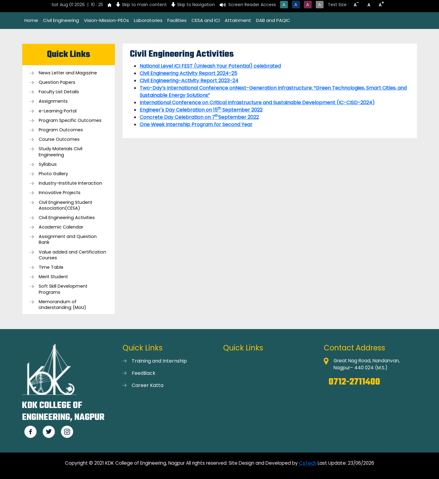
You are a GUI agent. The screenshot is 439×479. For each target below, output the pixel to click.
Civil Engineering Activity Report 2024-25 (188, 73)
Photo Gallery (53, 174)
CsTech (307, 463)
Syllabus (48, 164)
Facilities (177, 20)
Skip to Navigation (196, 5)
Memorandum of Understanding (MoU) (62, 304)
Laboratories (148, 20)
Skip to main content (144, 5)
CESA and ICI (205, 20)
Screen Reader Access (252, 5)
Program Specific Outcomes (70, 120)
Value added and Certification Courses (72, 255)
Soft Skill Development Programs (63, 289)
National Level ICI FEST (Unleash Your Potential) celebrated (210, 65)
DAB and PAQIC (273, 20)
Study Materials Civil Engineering (60, 152)
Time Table (51, 267)
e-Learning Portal (58, 111)
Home (31, 20)
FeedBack (143, 373)
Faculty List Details (59, 92)
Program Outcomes (61, 130)
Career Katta (147, 385)
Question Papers (57, 82)
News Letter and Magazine (68, 73)
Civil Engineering (61, 20)
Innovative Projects (59, 193)
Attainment (238, 20)
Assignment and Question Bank (68, 239)
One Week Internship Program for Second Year (196, 124)
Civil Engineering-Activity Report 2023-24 (189, 80)
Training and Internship (159, 360)
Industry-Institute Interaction (70, 183)
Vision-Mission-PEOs (106, 20)
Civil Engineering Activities (67, 218)
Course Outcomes (59, 139)
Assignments (53, 101)
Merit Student (53, 277)
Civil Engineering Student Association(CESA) (65, 205)
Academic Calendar (61, 227)
